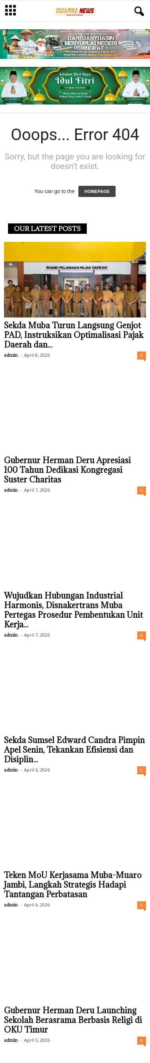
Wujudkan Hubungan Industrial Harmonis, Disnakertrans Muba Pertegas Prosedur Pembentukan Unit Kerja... (73, 611)
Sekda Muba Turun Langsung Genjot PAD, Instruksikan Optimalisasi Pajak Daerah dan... (74, 336)
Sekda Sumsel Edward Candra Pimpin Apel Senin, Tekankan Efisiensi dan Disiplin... (74, 751)
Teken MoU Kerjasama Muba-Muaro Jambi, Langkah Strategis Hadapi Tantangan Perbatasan (73, 885)
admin (11, 356)
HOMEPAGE (97, 192)
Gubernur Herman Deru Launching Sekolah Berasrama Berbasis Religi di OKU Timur (73, 1021)
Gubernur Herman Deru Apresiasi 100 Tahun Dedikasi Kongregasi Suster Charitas (67, 471)
